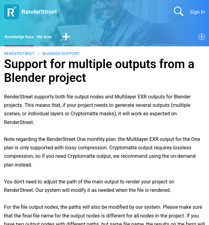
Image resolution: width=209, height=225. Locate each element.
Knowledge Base (23, 38)
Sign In (197, 12)
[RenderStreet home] (11, 11)
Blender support (61, 55)
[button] (78, 38)
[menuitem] (202, 38)
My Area (54, 38)
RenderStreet (19, 55)
